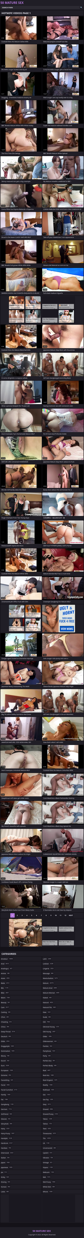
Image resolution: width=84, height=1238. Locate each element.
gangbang (7, 1104)
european (7, 1070)
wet (47, 1177)
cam (5, 1007)
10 (56, 915)
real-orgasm (50, 1080)
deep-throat (8, 1031)
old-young (49, 1031)
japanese (7, 1167)
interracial (7, 1152)
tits (47, 1138)
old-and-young (51, 1026)
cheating (6, 1022)
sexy (47, 1104)
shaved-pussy (50, 1114)
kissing (5, 1182)
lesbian (48, 963)
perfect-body (50, 1065)
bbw (5, 992)
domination (8, 1051)
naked (47, 997)
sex (47, 1094)
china (5, 1026)
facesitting (7, 1080)
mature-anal (50, 988)
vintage (48, 1162)
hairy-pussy (8, 1133)
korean (6, 1186)
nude (47, 1017)
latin (47, 958)
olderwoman (50, 1041)
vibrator (48, 1157)
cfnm (5, 1017)
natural (48, 1002)
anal (5, 963)
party (47, 1055)
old (46, 1022)
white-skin (49, 1186)
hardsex (6, 1148)
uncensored (49, 1148)
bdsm (5, 997)
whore (48, 1191)
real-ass (48, 1075)
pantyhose (49, 1051)
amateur (7, 958)
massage (48, 973)
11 (60, 915)
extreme (6, 1075)
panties (48, 1046)
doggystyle (7, 1046)
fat (4, 1099)
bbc (5, 988)
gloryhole (7, 1123)
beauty (5, 1002)
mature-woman (51, 992)
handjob (6, 1138)
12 (65, 915)
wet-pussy (49, 1182)
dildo (5, 1041)
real (47, 1070)
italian (5, 1157)
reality (48, 1085)
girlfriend (6, 1114)
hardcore (7, 1143)
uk (46, 1143)
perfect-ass (49, 1060)
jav (4, 1172)
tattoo (48, 1123)
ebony (5, 1055)
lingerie (48, 968)
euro (5, 1065)
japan (5, 1162)
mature (48, 983)
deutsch (6, 1036)
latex (5, 1191)
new (47, 1012)
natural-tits (50, 1007)
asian (5, 978)
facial (5, 1085)
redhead (49, 1089)
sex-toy (48, 1099)
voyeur (48, 1167)
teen (47, 1128)
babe (5, 983)
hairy (5, 1128)
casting (6, 1012)
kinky (5, 1177)
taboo (47, 1119)
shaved (48, 1109)
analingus (7, 968)
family (6, 1094)
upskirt (47, 1152)
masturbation (50, 978)
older (47, 1036)
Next (71, 915)
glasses (6, 1119)
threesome (49, 1133)
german (6, 1109)
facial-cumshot (9, 1089)
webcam (48, 1172)
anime (5, 973)
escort (5, 1060)
